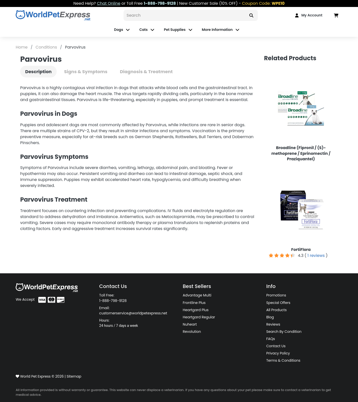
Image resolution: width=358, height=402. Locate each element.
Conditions (47, 47)
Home (22, 47)
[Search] (184, 15)
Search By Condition (284, 331)
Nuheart (190, 324)
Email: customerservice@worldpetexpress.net (133, 310)
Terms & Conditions (283, 360)
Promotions (276, 295)
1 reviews (316, 255)
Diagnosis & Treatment (146, 71)
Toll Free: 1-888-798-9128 (113, 298)
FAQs (270, 338)
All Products (276, 309)
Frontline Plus (194, 302)
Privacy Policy (278, 353)
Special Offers (278, 302)
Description (38, 71)
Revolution (192, 331)
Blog (270, 317)
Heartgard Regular (199, 317)
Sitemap (74, 376)
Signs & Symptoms (85, 71)
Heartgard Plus (196, 309)
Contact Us (276, 346)
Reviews (273, 324)
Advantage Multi (197, 295)
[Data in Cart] (336, 15)
